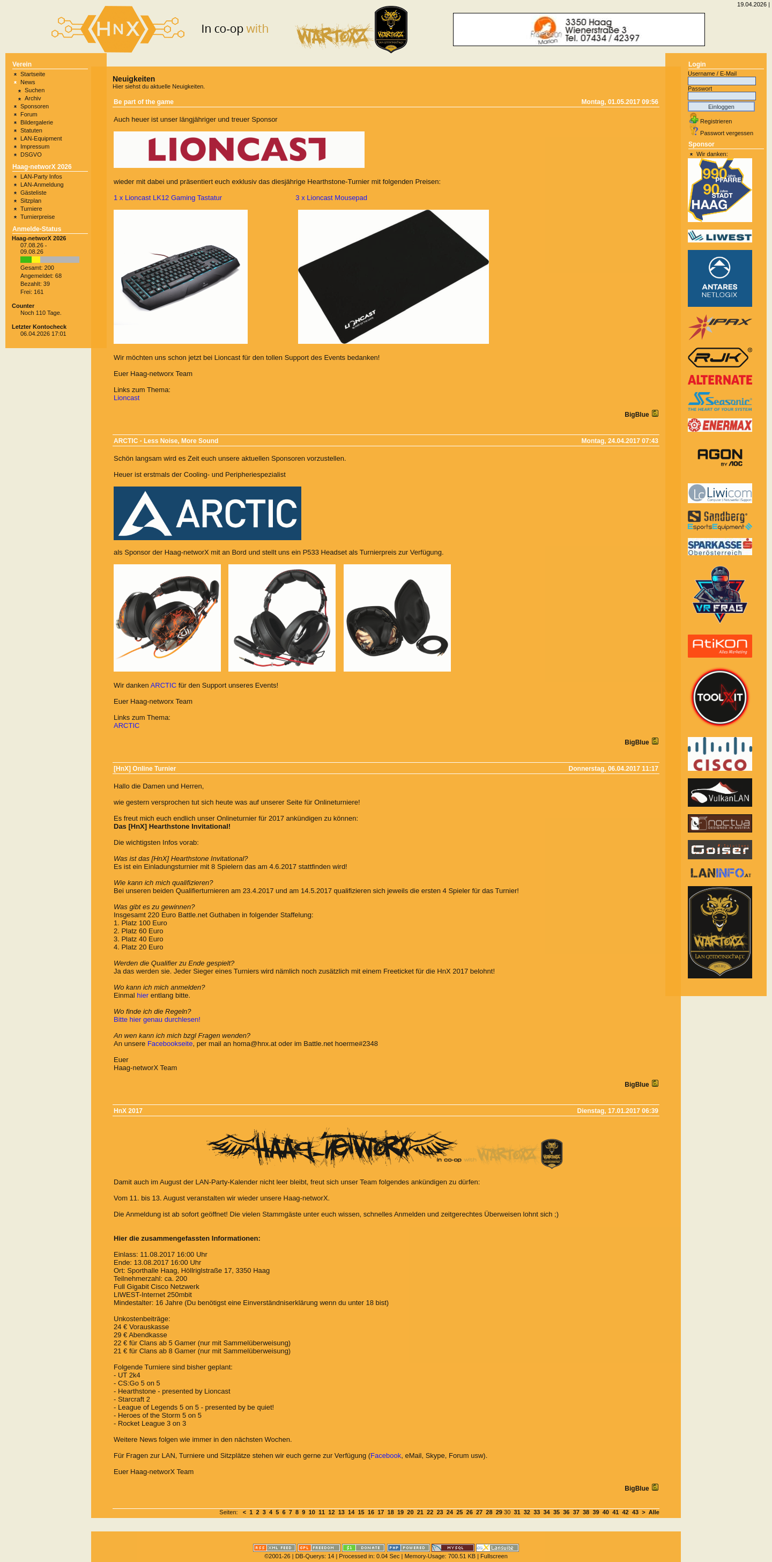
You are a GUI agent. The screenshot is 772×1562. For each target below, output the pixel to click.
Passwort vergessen (726, 133)
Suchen (34, 90)
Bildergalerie (36, 122)
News (27, 82)
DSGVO (31, 154)
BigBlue (638, 414)
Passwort (700, 88)
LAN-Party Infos (41, 176)
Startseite (32, 74)
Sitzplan (30, 200)
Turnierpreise (37, 216)
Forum (29, 114)
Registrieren (716, 121)
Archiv (33, 98)
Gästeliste (33, 192)
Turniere (31, 208)
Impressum (34, 146)
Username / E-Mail (712, 73)
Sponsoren (34, 106)
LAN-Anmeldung (42, 184)
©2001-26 (277, 1556)
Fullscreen (494, 1556)
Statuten (31, 130)
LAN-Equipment (41, 138)
